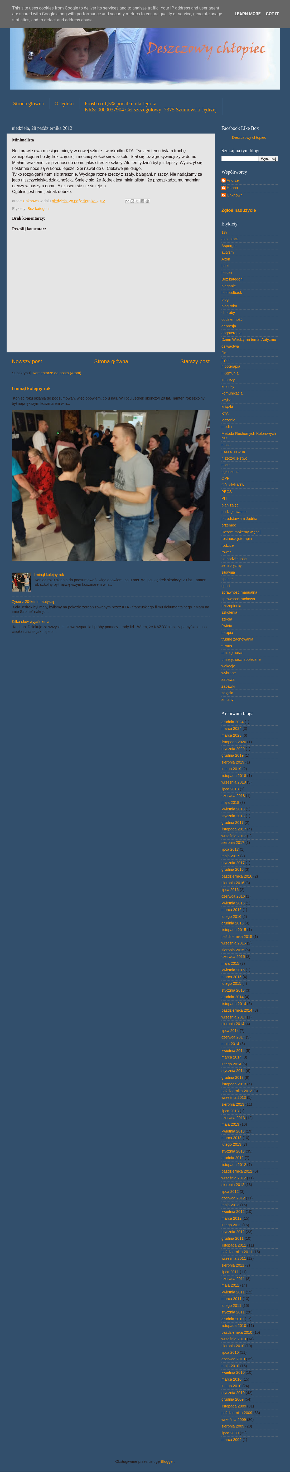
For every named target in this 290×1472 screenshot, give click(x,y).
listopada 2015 (233, 930)
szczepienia (231, 606)
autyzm (227, 252)
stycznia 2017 (233, 863)
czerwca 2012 (233, 1198)
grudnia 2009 (232, 1399)
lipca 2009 (230, 1433)
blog (225, 299)
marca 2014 (231, 1057)
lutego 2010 (231, 1386)
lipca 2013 (230, 1111)
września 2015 (233, 943)
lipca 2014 (230, 1030)
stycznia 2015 (233, 990)
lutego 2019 (231, 769)
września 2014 (233, 1017)
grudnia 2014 (232, 997)
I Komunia (230, 373)
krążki (226, 400)
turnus (226, 646)
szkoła (226, 619)
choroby (228, 313)
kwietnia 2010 (233, 1372)
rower (226, 552)
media (226, 427)
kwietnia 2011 (233, 1292)
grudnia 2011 (232, 1238)
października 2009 (236, 1413)
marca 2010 (231, 1379)
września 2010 (233, 1339)
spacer (227, 579)
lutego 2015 (231, 983)
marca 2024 (231, 728)
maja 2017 (230, 856)
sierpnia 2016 (232, 883)
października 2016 (236, 876)
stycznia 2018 (233, 816)
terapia (227, 633)
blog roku (229, 306)
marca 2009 (231, 1439)
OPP (225, 478)
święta (226, 626)
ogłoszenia (230, 472)
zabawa (228, 679)
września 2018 (233, 782)
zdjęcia (227, 693)
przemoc (228, 525)
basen (226, 272)
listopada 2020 (233, 742)
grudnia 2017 (232, 822)
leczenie (228, 420)
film (224, 353)
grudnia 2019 (232, 755)
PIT (224, 498)
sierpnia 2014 (232, 1024)
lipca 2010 (230, 1352)
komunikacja (232, 393)
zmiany (227, 699)
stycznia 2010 (233, 1393)
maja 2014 (230, 1044)
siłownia (228, 572)
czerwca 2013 (233, 1118)
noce (225, 465)
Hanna (232, 188)
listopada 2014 (233, 1004)
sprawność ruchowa (238, 599)
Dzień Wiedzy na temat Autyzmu (248, 339)
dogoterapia (231, 333)
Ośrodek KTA (232, 485)
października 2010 (236, 1332)
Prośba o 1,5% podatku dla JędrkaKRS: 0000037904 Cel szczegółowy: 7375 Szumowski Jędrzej (151, 106)
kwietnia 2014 (233, 1050)
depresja (228, 326)
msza (225, 445)
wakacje (228, 666)
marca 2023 (231, 735)
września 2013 (233, 1097)
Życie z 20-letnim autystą (33, 601)
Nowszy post (27, 361)
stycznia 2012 (233, 1232)
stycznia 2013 (233, 1151)
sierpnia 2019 (232, 762)
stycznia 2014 (233, 1071)
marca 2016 (231, 910)
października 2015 (236, 936)
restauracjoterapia (236, 538)
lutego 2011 (231, 1305)
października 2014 (236, 1010)
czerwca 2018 (233, 796)
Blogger (167, 1461)
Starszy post (195, 361)
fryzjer (226, 360)
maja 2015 (230, 963)
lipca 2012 (230, 1191)
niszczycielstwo (234, 458)
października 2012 (236, 1171)
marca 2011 (231, 1299)
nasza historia (233, 451)
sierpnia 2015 (232, 950)
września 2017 (233, 836)
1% (224, 232)
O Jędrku (64, 103)
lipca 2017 (230, 849)
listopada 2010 (233, 1325)
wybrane (228, 673)
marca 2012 (231, 1218)
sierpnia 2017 (232, 842)
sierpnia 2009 (232, 1426)
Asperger (229, 246)
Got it (272, 13)
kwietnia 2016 (233, 903)
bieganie (228, 286)
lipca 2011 (230, 1272)
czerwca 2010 (233, 1359)
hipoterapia (230, 366)
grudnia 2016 (232, 869)
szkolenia (229, 612)
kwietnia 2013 (233, 1131)
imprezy (228, 380)
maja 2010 (230, 1366)
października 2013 (236, 1091)
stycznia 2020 (233, 749)
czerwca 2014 (233, 1037)
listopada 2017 (233, 829)
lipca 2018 (230, 789)
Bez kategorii (38, 208)
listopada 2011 (233, 1245)
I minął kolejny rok (31, 388)
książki (227, 407)
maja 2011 (230, 1285)
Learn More (247, 13)
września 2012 (233, 1178)
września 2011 (233, 1258)
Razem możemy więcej (240, 532)
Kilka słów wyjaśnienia (30, 621)
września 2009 (233, 1419)
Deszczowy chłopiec (249, 137)
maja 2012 (230, 1205)
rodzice (227, 545)
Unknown (235, 195)
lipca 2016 (230, 890)
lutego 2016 (231, 916)
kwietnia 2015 (233, 970)
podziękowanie (233, 512)
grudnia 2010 (232, 1319)
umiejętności (232, 653)
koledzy (227, 387)
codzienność (232, 319)
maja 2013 (230, 1124)
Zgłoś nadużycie (238, 210)
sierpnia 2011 (232, 1265)
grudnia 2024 (232, 722)
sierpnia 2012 (232, 1185)
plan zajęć (230, 505)
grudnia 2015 (232, 923)
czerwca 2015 (233, 956)
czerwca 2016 (233, 896)
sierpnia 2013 (232, 1104)
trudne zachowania (237, 639)
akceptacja (230, 239)
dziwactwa (230, 346)
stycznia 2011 (233, 1312)
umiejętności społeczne (241, 659)
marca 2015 (231, 977)
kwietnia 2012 (233, 1211)
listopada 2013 (233, 1084)
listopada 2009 (233, 1406)
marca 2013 (231, 1138)
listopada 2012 (233, 1165)
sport (225, 586)
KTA (225, 413)
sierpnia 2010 (232, 1346)
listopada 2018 (233, 776)
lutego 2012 (231, 1225)
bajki (225, 266)
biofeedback (231, 293)
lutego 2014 (231, 1064)
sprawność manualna (239, 592)
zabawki (228, 686)
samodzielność (233, 559)
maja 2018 (230, 802)
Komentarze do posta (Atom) (57, 373)
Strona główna (28, 103)
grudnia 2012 (232, 1158)
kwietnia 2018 (233, 809)
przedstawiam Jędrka (239, 518)
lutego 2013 (231, 1144)
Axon (225, 259)
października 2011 (236, 1252)
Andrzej (233, 180)
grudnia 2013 (232, 1077)
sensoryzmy (231, 565)
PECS (226, 492)
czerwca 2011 (233, 1279)
